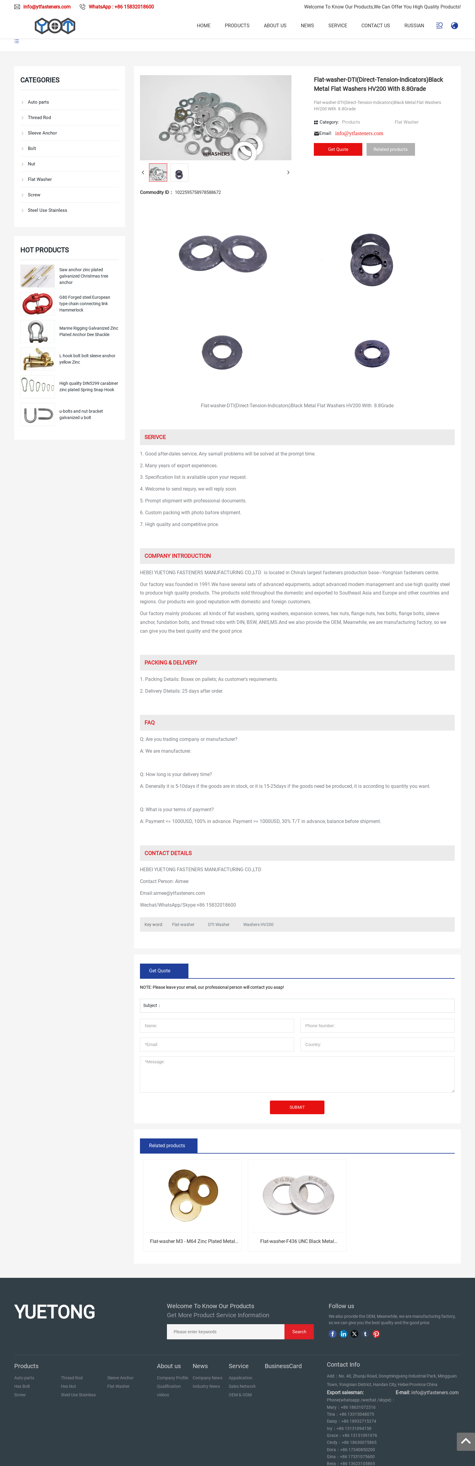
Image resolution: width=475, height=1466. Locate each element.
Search (299, 1331)
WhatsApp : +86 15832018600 (121, 7)
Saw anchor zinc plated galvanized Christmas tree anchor (83, 276)
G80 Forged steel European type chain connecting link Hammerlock (84, 303)
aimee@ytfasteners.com (179, 893)
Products (351, 122)
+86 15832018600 (216, 905)
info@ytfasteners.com (47, 7)
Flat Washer (407, 122)
